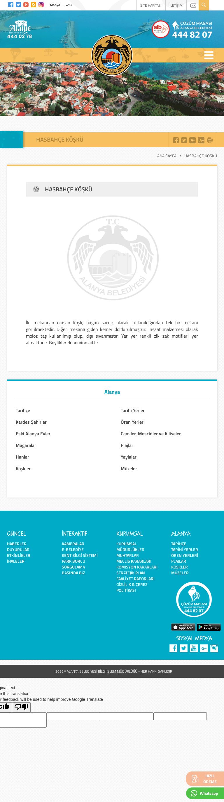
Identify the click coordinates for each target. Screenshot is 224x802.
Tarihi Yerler (133, 410)
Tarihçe (23, 410)
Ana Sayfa (166, 156)
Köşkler (23, 468)
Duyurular (18, 549)
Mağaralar (26, 445)
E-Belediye (73, 549)
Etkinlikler (18, 555)
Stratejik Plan (130, 573)
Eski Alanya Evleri (34, 433)
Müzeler (129, 468)
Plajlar (127, 445)
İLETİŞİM (176, 5)
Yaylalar (128, 456)
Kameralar (73, 544)
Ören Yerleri (133, 421)
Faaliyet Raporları (135, 578)
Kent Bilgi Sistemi (80, 555)
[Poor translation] (21, 707)
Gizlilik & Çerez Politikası (131, 587)
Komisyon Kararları (137, 567)
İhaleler (15, 561)
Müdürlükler (130, 549)
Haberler (17, 544)
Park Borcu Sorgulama (73, 564)
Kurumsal (126, 544)
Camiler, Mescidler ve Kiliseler (151, 433)
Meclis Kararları (133, 561)
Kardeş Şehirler (31, 421)
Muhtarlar (127, 555)
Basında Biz (73, 573)
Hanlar (22, 456)
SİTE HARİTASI (151, 5)
